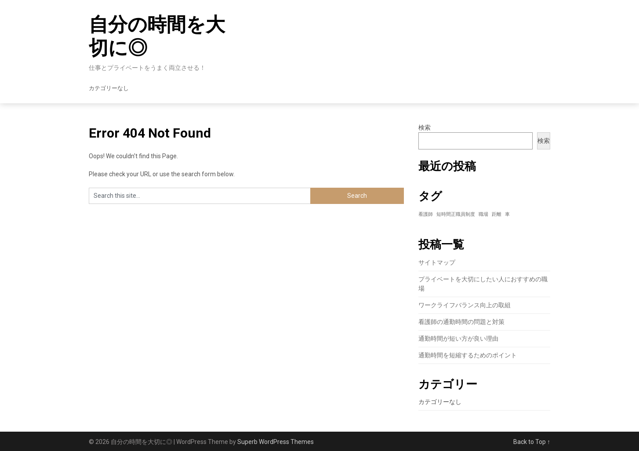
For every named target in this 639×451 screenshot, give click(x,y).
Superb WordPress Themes (275, 441)
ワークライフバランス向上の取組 (464, 305)
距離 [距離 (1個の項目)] (496, 214)
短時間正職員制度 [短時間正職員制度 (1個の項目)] (455, 214)
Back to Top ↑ (531, 441)
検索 (424, 127)
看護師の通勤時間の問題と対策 (461, 321)
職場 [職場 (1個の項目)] (483, 214)
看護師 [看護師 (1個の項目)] (425, 214)
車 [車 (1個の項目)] (507, 214)
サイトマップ (436, 262)
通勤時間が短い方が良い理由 (458, 338)
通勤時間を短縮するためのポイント (467, 355)
